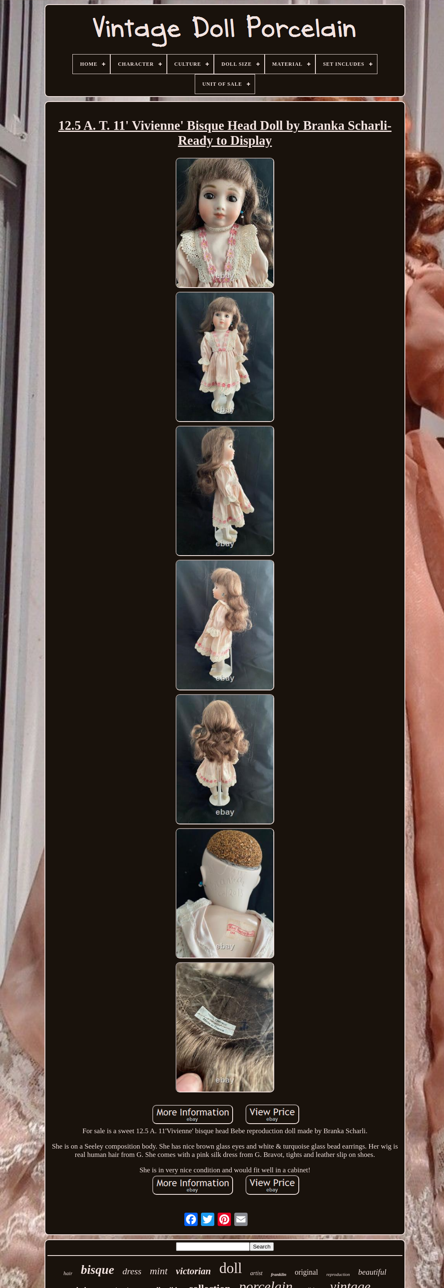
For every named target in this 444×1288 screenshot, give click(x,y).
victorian (193, 1271)
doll (230, 1268)
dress (131, 1271)
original (306, 1272)
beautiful (372, 1272)
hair (68, 1273)
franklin (278, 1274)
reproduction (338, 1274)
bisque (97, 1269)
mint (159, 1271)
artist (256, 1273)
